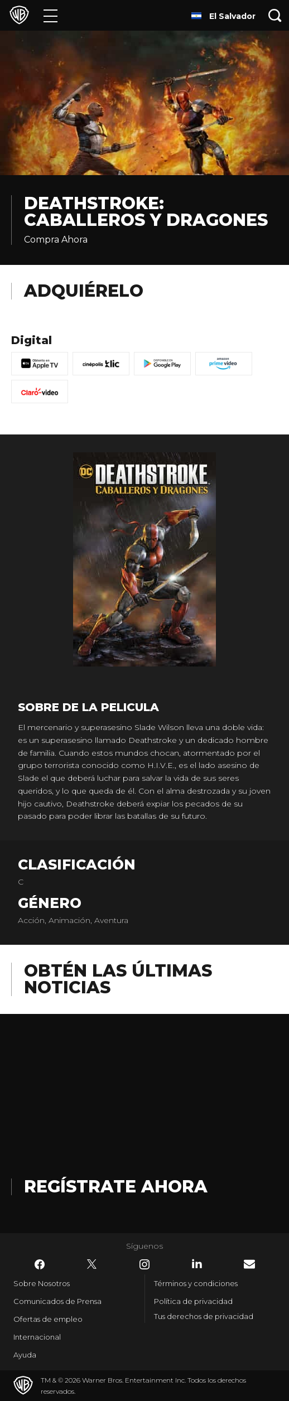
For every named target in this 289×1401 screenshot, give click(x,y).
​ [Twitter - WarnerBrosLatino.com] (92, 1264)
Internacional (37, 1336)
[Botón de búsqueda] (275, 15)
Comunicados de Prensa (57, 1301)
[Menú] (50, 15)
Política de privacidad (193, 1301)
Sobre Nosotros (41, 1283)
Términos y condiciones (196, 1283)
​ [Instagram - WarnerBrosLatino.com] (144, 1264)
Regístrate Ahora (116, 1186)
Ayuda (24, 1354)
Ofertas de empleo (48, 1319)
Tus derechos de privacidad (203, 1316)
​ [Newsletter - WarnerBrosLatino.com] (249, 1264)
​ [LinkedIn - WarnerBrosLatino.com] (197, 1264)
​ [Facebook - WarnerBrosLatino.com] (39, 1264)
